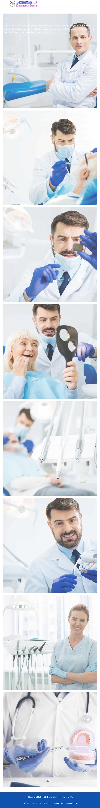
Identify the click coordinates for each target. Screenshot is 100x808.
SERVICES (47, 803)
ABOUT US (37, 803)
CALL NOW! (25, 803)
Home (7, 18)
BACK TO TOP (73, 803)
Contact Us (58, 803)
